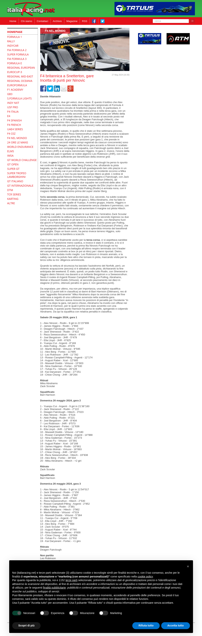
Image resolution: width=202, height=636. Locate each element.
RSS (84, 21)
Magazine (72, 21)
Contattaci (42, 21)
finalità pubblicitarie (54, 587)
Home (13, 21)
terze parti (71, 580)
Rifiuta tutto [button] (146, 625)
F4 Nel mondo (55, 30)
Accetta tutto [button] (175, 625)
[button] (188, 566)
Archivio (57, 21)
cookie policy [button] (145, 576)
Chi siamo (26, 21)
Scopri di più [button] (26, 625)
